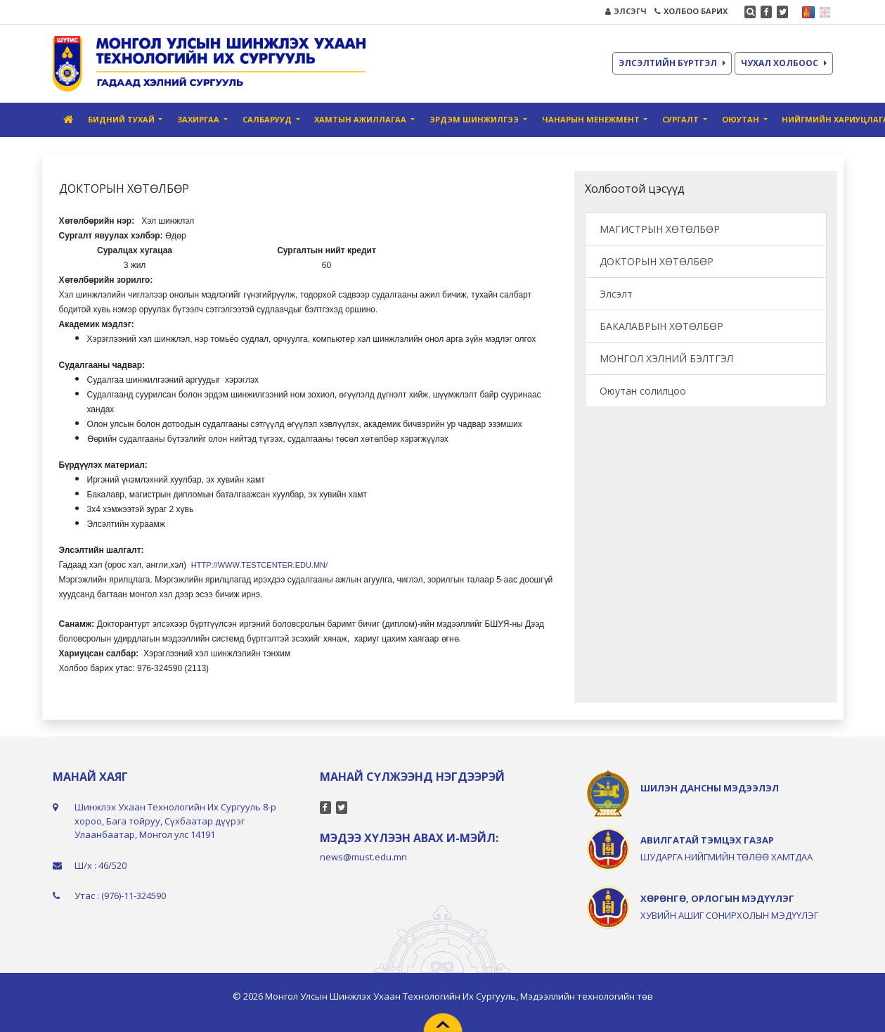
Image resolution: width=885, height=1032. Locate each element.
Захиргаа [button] (199, 119)
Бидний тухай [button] (122, 119)
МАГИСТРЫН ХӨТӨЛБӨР (660, 229)
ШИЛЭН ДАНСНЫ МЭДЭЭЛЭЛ (709, 788)
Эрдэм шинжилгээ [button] (475, 119)
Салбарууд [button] (268, 119)
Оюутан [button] (741, 119)
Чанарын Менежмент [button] (592, 119)
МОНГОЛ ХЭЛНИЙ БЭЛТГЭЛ (666, 358)
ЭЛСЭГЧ (626, 11)
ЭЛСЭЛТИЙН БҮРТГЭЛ (672, 63)
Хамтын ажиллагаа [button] (361, 119)
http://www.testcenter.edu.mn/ (259, 565)
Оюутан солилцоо (643, 390)
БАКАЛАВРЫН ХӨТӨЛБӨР (661, 326)
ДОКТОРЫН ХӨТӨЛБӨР (656, 261)
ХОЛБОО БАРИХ (691, 11)
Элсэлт (616, 293)
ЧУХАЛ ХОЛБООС (784, 63)
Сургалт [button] (681, 119)
